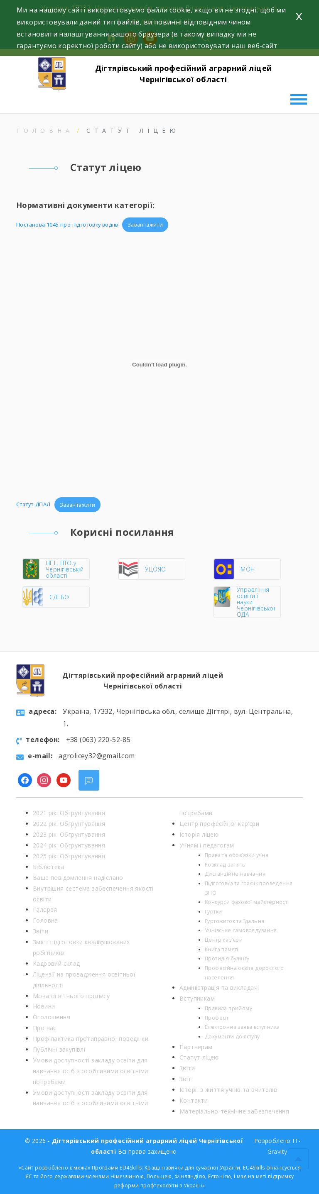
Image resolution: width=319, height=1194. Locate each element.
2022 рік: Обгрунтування (69, 824)
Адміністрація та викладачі (219, 987)
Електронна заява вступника (242, 1026)
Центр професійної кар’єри (219, 824)
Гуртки (213, 911)
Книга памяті (221, 949)
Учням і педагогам (206, 845)
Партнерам (196, 1047)
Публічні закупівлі (59, 1049)
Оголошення (51, 1017)
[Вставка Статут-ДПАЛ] (159, 364)
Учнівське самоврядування (241, 930)
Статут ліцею (199, 1057)
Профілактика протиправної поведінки (90, 1039)
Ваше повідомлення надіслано (78, 877)
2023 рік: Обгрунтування (69, 834)
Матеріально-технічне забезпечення (234, 1111)
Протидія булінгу (227, 958)
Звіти (40, 931)
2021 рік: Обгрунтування (69, 813)
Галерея (45, 909)
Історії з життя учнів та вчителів (228, 1090)
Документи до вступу (232, 1036)
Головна (45, 130)
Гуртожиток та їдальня (234, 921)
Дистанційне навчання (235, 873)
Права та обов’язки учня (236, 855)
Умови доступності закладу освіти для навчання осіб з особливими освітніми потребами (90, 1071)
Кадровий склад (56, 963)
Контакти (193, 1100)
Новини (44, 1006)
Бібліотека (48, 867)
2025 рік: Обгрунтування (69, 856)
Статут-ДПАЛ (33, 504)
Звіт (185, 1079)
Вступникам (197, 998)
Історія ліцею (198, 834)
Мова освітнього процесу (71, 996)
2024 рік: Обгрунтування (69, 845)
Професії (216, 1017)
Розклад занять (225, 864)
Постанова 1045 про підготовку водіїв (67, 224)
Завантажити (145, 224)
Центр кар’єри (224, 939)
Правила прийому (228, 1008)
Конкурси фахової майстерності (247, 902)
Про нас (44, 1028)
